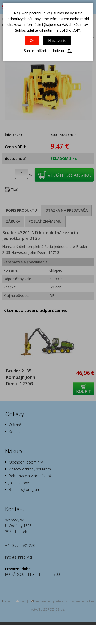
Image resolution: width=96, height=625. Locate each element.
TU (70, 50)
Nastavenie (57, 41)
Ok (32, 41)
